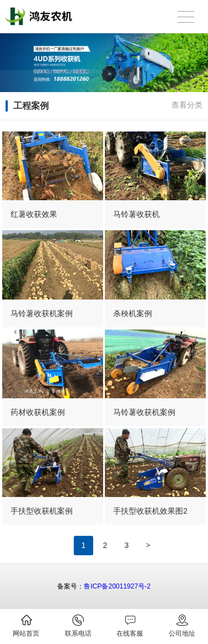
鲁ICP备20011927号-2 (117, 586)
